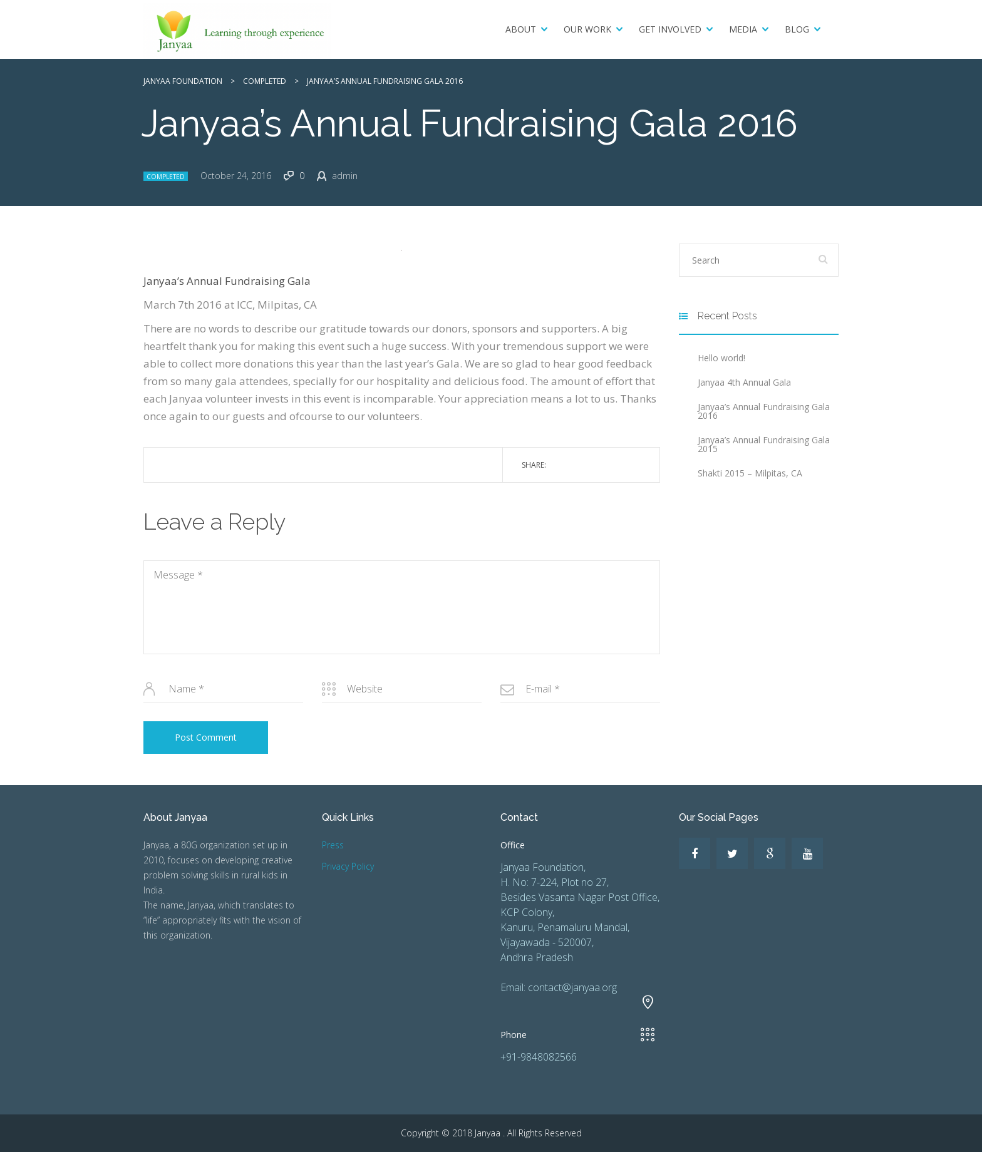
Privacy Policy (348, 866)
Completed (166, 176)
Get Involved (670, 29)
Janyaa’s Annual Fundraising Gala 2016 (764, 411)
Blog (797, 29)
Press (333, 845)
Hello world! (721, 358)
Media (743, 29)
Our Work (587, 29)
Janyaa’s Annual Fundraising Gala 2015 (764, 444)
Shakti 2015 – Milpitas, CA (750, 473)
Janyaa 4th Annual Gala (744, 382)
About (520, 29)
